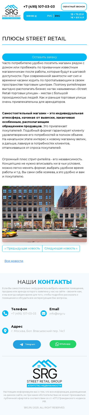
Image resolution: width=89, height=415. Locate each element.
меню (31, 16)
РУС (49, 16)
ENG (57, 16)
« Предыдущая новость (22, 248)
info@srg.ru (57, 313)
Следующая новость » (60, 248)
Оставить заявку (44, 57)
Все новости (14, 261)
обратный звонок (74, 6)
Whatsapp (62, 344)
